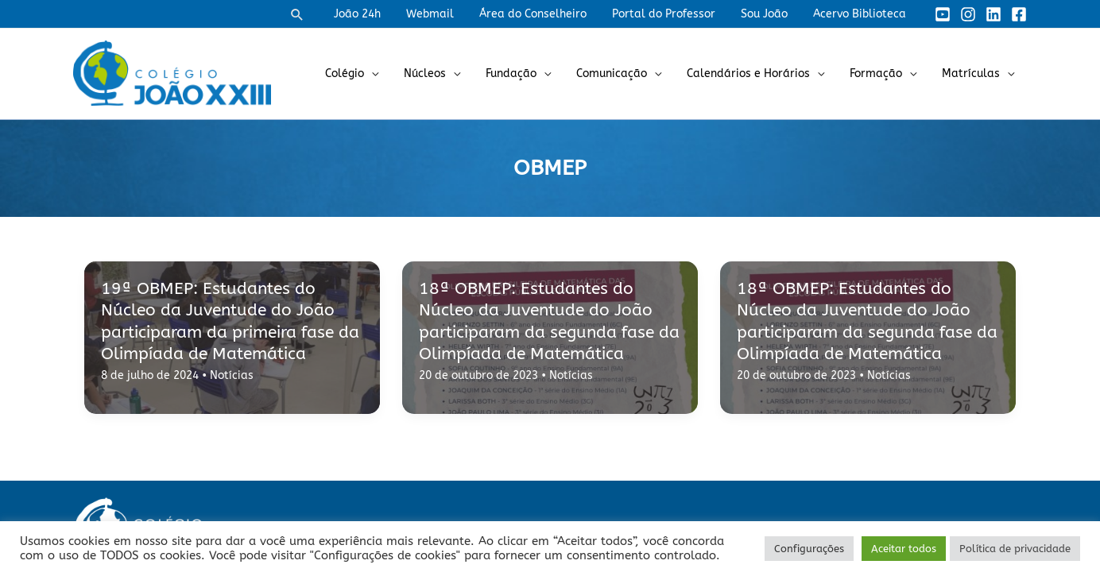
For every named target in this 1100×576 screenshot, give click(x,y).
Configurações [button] (809, 549)
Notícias (232, 375)
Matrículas (972, 73)
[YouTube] (943, 14)
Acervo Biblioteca (861, 14)
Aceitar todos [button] (903, 549)
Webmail (444, 14)
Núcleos (442, 73)
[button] (316, 14)
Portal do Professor (671, 14)
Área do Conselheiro (544, 14)
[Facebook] (1019, 14)
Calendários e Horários (756, 73)
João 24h (374, 14)
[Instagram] (968, 14)
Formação (880, 73)
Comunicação (622, 73)
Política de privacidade (1015, 549)
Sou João (769, 14)
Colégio (365, 73)
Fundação (525, 73)
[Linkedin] (993, 14)
